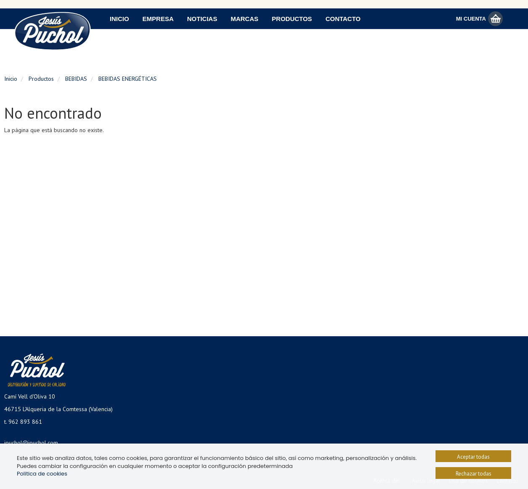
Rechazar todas (473, 473)
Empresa (158, 18)
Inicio (119, 18)
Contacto (343, 18)
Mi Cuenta (471, 19)
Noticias (202, 18)
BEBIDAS (76, 78)
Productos (292, 18)
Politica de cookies (42, 474)
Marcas (245, 18)
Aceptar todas (473, 456)
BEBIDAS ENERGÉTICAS (127, 78)
